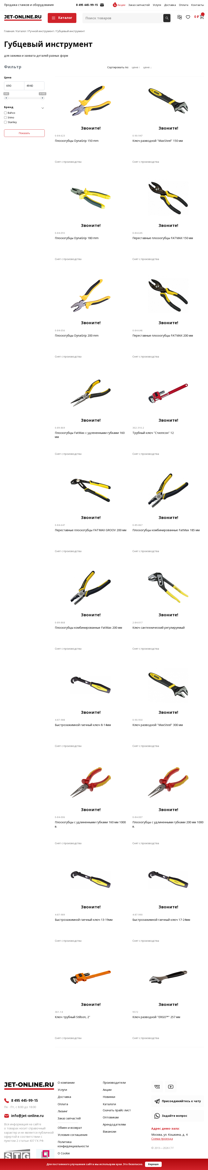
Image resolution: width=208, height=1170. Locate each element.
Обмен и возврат (70, 1128)
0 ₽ (199, 17)
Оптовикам (111, 1118)
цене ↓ (147, 67)
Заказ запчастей (139, 5)
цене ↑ (136, 67)
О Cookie (64, 1154)
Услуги (157, 5)
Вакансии (109, 1132)
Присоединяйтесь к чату (181, 1101)
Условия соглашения (72, 1135)
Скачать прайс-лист (117, 1110)
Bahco (11, 113)
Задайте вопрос (174, 1116)
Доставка (170, 5)
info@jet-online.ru (27, 1115)
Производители (114, 1083)
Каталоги (109, 1104)
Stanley (12, 122)
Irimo (11, 117)
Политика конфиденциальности (73, 1144)
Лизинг (63, 1111)
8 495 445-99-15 (87, 5)
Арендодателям (114, 1125)
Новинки (109, 1097)
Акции (121, 5)
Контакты (197, 5)
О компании (66, 1083)
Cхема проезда (162, 1139)
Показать (24, 133)
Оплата (183, 5)
